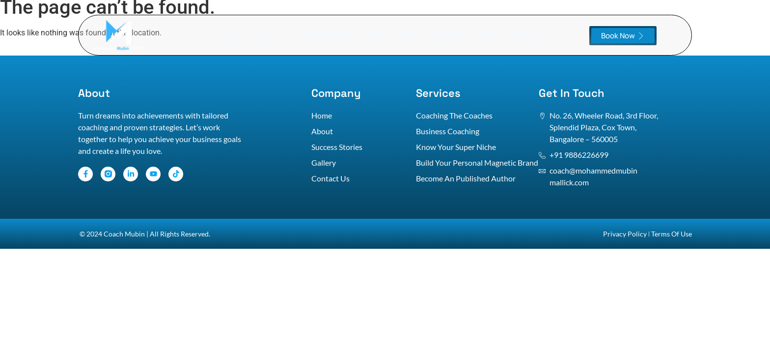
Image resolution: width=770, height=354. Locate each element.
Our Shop (451, 35)
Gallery (374, 35)
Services (263, 35)
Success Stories (320, 35)
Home (225, 35)
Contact (524, 35)
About (410, 35)
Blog (488, 35)
